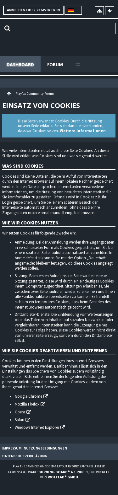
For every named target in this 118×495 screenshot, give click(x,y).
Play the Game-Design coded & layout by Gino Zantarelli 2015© (59, 466)
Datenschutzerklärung (24, 456)
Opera (20, 412)
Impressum (11, 448)
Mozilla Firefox (27, 404)
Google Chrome (28, 396)
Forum (55, 64)
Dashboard (20, 64)
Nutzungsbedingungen (45, 448)
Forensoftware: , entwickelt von (59, 474)
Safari (19, 419)
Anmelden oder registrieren (33, 10)
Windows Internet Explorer (37, 427)
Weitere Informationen (83, 130)
